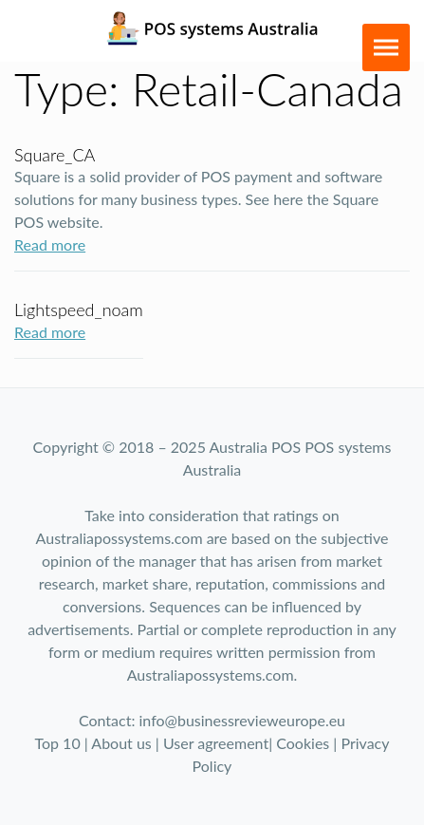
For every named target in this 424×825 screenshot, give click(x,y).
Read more (49, 244)
